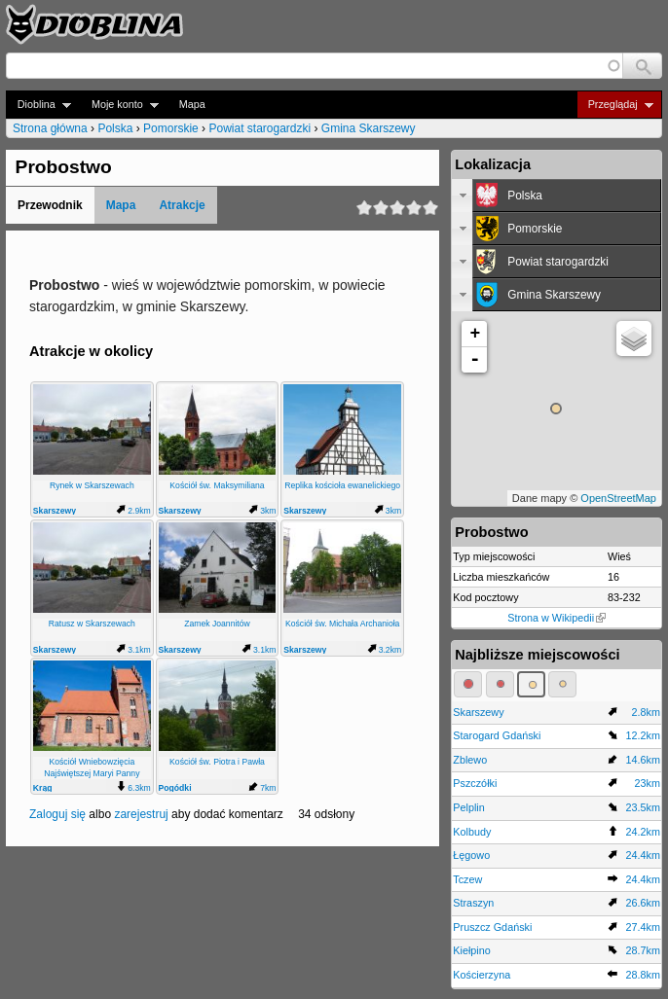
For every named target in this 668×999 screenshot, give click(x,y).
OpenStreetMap (618, 498)
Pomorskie (171, 128)
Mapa (192, 104)
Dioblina (38, 104)
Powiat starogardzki (259, 128)
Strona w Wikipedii (556, 618)
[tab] (556, 195)
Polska (114, 128)
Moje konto (119, 104)
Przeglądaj (614, 104)
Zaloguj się (57, 814)
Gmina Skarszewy (368, 128)
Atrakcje (181, 205)
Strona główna (50, 128)
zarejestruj (140, 814)
